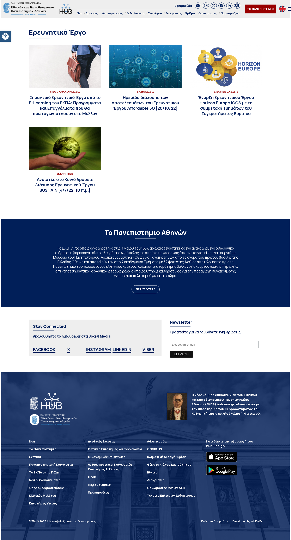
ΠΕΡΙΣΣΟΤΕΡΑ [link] (145, 289)
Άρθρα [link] (190, 13)
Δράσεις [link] (92, 13)
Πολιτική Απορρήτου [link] (215, 521)
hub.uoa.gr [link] (215, 446)
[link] (5, 36)
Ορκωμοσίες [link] (207, 13)
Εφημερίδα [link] (183, 5)
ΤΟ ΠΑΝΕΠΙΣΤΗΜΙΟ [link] (260, 9)
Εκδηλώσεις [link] (136, 13)
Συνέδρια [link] (155, 13)
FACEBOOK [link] (44, 349)
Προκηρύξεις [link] (230, 13)
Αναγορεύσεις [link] (112, 13)
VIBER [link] (148, 349)
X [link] (68, 349)
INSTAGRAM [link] (98, 349)
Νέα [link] (79, 13)
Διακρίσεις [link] (173, 13)
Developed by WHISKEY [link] (247, 521)
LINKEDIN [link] (122, 349)
